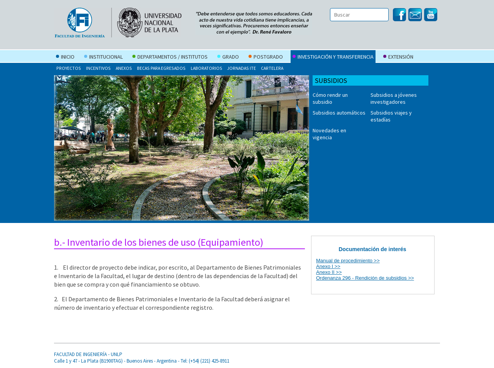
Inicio (65, 57)
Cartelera (272, 68)
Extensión (398, 57)
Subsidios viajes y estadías (391, 116)
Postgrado (266, 57)
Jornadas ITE (241, 68)
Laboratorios (206, 68)
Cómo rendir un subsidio (330, 98)
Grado (228, 57)
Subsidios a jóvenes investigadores (393, 98)
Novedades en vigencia (329, 134)
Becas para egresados (161, 68)
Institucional (103, 57)
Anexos (124, 68)
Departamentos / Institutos (170, 57)
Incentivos (98, 68)
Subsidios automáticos (339, 112)
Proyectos (68, 68)
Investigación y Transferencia (333, 57)
